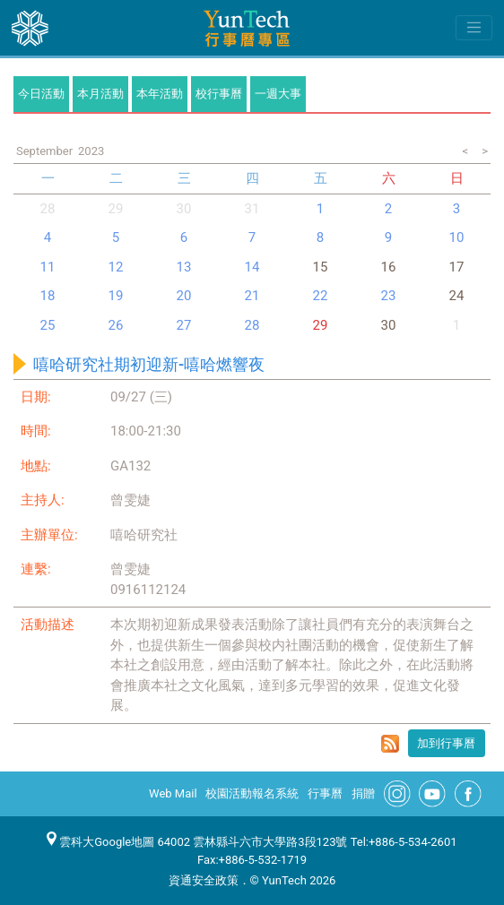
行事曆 (325, 793)
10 (457, 237)
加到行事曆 (446, 743)
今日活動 (41, 93)
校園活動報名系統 (252, 793)
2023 (91, 151)
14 (252, 267)
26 (116, 325)
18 (48, 296)
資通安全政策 (204, 880)
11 (48, 267)
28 (48, 209)
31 (252, 209)
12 (116, 267)
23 (388, 296)
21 (252, 296)
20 (184, 296)
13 (184, 267)
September (44, 151)
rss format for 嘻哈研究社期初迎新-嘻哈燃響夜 (390, 744)
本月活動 (100, 93)
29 (320, 325)
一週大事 (278, 93)
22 (320, 296)
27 (184, 325)
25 (48, 325)
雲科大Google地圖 (100, 842)
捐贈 (363, 793)
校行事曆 (219, 93)
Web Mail (173, 793)
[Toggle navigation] (474, 27)
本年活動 (159, 93)
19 (116, 296)
